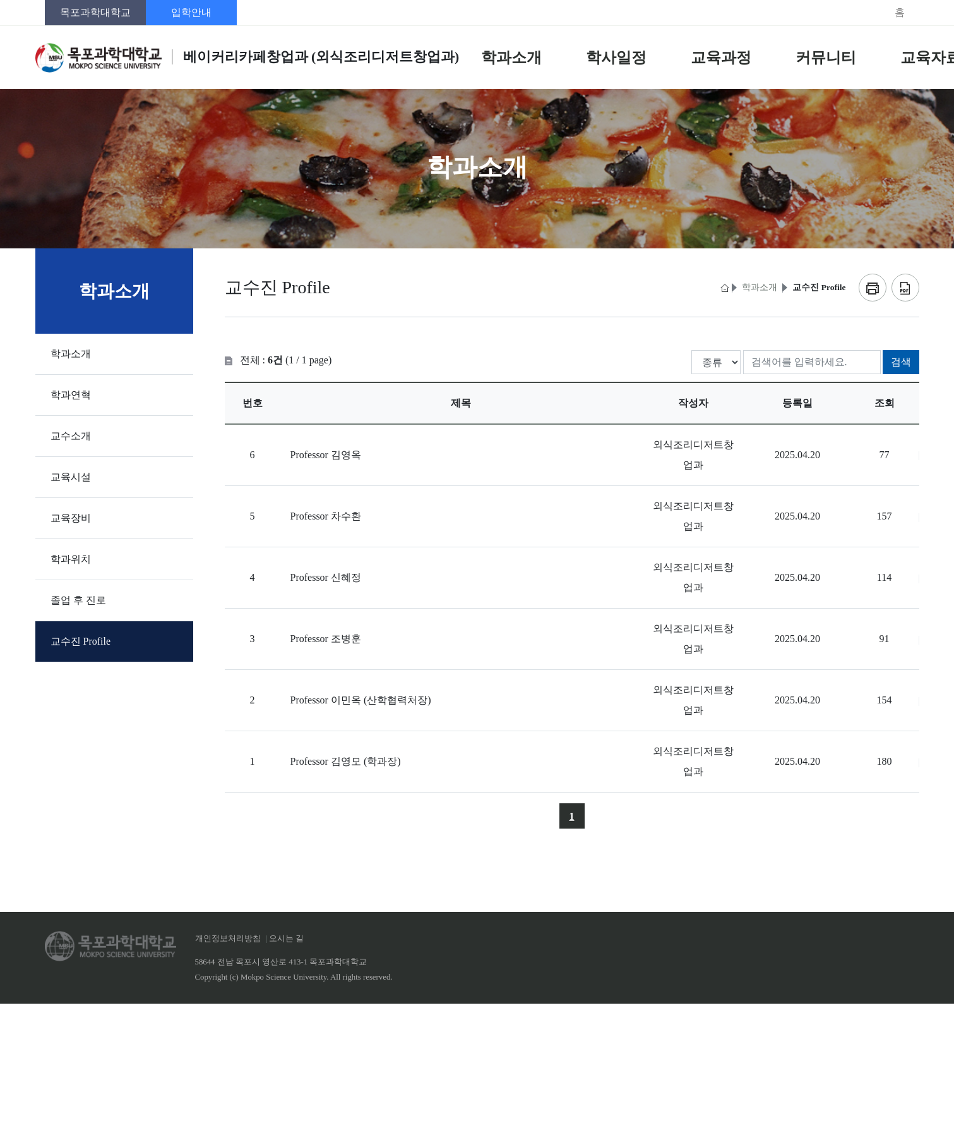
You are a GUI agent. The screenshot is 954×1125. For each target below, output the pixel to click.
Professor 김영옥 (325, 454)
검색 (901, 361)
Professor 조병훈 (325, 638)
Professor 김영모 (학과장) (345, 761)
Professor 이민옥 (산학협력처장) (360, 700)
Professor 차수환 (325, 516)
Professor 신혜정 (325, 577)
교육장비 (71, 518)
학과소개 (71, 353)
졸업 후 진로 (78, 600)
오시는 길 (286, 938)
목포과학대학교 (95, 12)
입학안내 (191, 12)
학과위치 (71, 559)
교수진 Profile (81, 641)
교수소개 (71, 435)
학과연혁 (71, 394)
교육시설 (71, 476)
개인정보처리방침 (228, 938)
